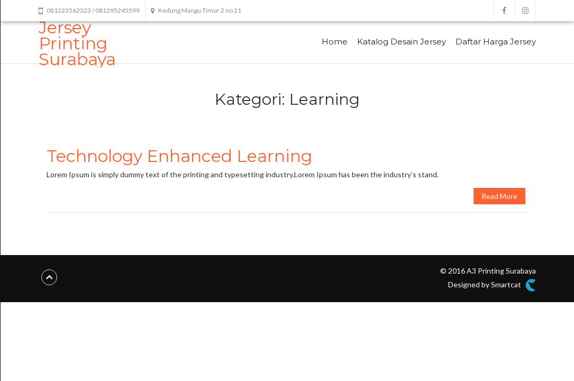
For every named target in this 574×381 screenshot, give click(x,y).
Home (335, 42)
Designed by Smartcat (491, 285)
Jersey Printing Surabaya (77, 43)
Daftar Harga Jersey (495, 42)
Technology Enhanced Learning (179, 156)
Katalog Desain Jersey (401, 42)
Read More (499, 196)
